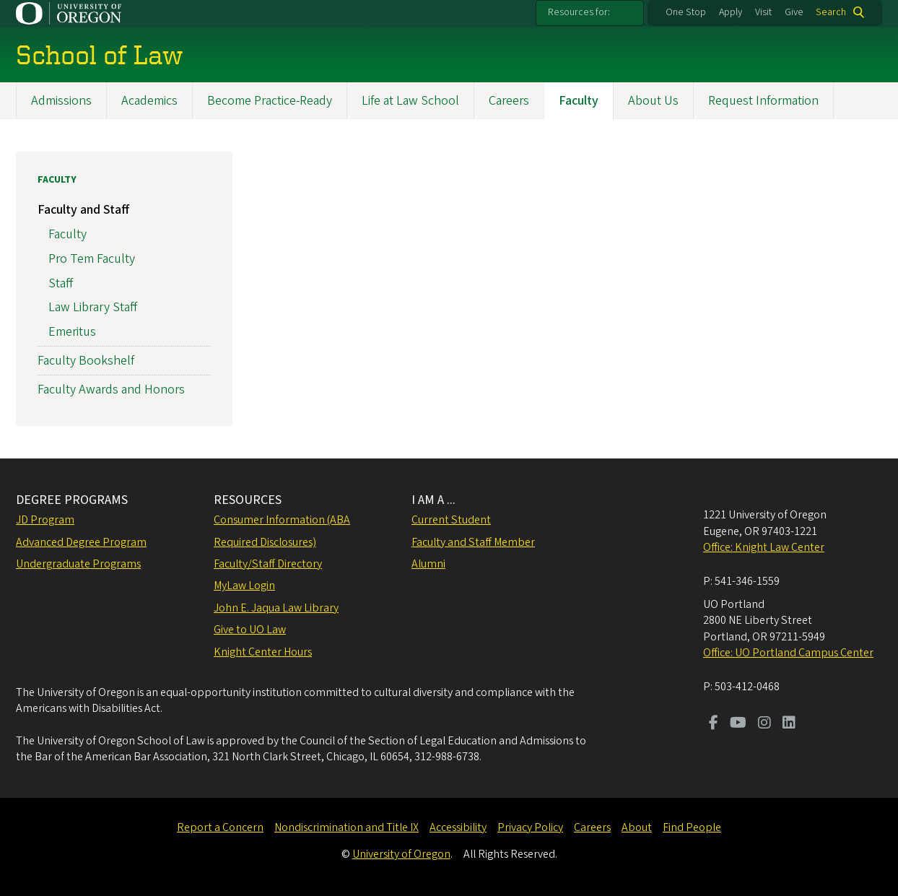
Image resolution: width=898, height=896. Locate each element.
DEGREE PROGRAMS (72, 500)
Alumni (428, 564)
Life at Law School (410, 101)
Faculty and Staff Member (473, 542)
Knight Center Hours (263, 652)
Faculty (578, 101)
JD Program (45, 520)
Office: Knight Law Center (763, 547)
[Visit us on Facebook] (713, 724)
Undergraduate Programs (78, 564)
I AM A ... (433, 500)
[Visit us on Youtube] (738, 724)
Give (794, 12)
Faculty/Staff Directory (268, 564)
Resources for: (579, 12)
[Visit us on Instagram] (764, 724)
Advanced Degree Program (81, 542)
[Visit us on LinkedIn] (789, 724)
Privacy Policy (530, 827)
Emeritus (72, 332)
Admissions (61, 101)
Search (831, 12)
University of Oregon (401, 854)
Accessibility (458, 827)
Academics (149, 101)
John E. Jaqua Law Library (276, 608)
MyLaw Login (244, 585)
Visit (763, 12)
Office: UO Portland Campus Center (788, 653)
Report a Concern (220, 827)
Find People (692, 827)
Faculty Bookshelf (86, 361)
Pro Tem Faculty (91, 259)
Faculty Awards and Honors (111, 390)
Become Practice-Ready (269, 101)
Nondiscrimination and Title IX (346, 827)
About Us (653, 101)
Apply (730, 12)
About (637, 827)
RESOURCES (248, 500)
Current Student (451, 520)
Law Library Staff (92, 308)
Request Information (763, 101)
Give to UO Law (250, 630)
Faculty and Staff (83, 210)
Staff (60, 283)
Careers (509, 101)
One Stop (686, 12)
